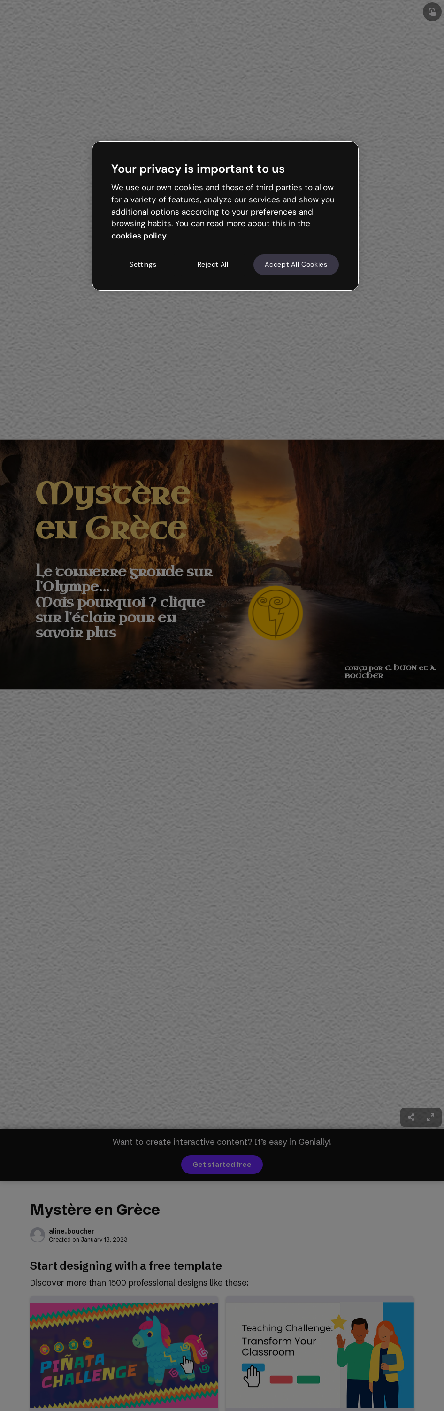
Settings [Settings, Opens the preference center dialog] (143, 264)
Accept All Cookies (296, 264)
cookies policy (139, 235)
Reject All (213, 264)
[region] (225, 216)
